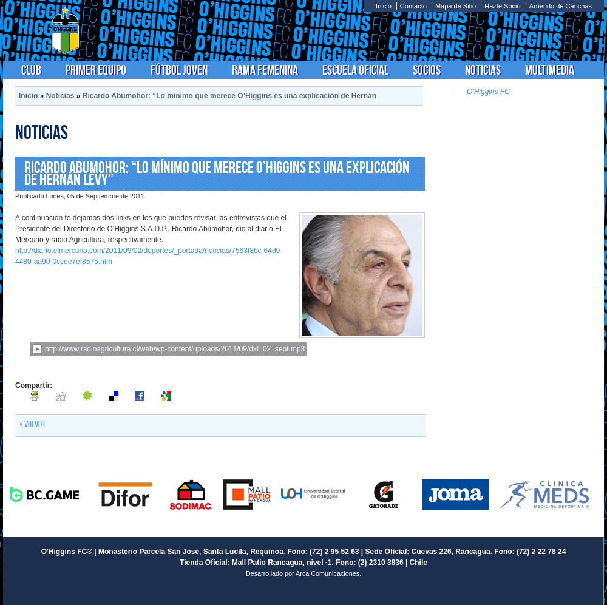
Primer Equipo (96, 70)
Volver (34, 424)
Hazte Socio (502, 6)
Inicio (384, 6)
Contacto (413, 6)
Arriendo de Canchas (560, 6)
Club (31, 70)
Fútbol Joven (179, 70)
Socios (427, 70)
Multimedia (549, 70)
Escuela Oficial (355, 70)
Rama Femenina (265, 70)
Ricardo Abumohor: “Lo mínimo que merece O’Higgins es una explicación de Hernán (229, 96)
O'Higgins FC (488, 91)
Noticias (483, 70)
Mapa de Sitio (455, 6)
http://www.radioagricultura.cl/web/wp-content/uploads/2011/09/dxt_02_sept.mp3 (175, 349)
